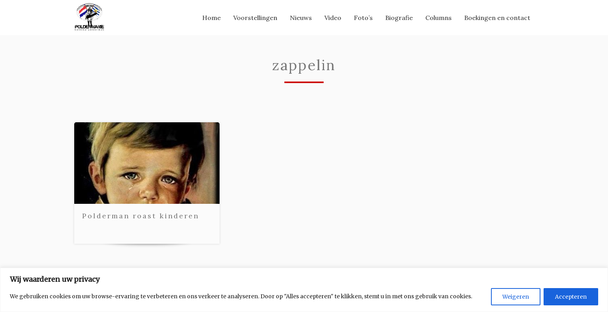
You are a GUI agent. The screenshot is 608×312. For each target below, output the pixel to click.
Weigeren (515, 296)
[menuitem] (211, 18)
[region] (304, 290)
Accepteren (571, 296)
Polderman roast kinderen (140, 220)
